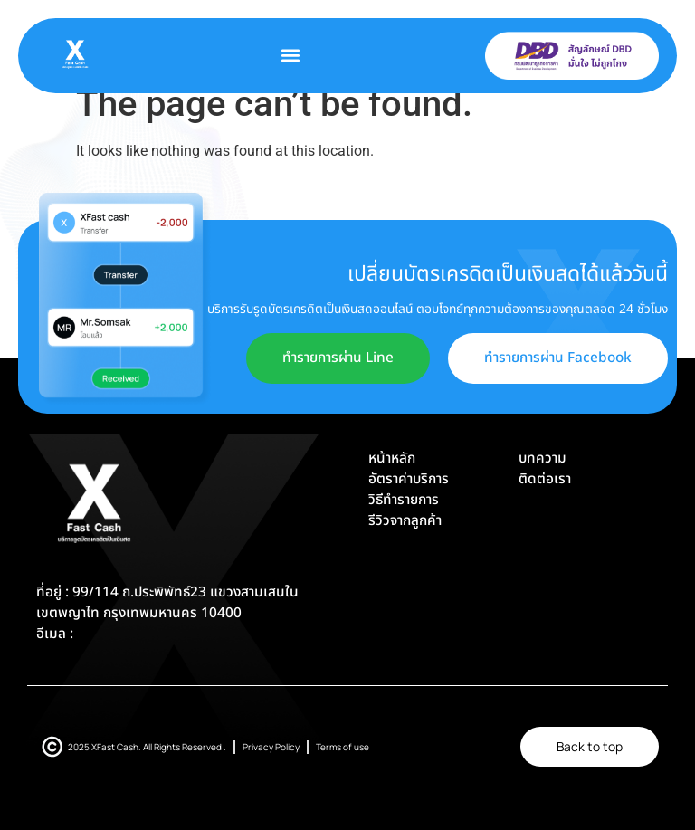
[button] (291, 56)
